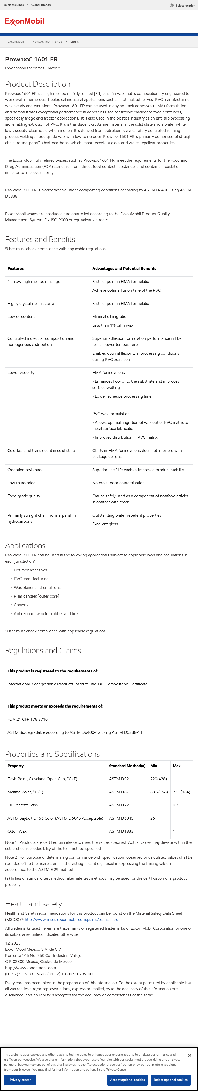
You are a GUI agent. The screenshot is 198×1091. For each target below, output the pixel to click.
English (75, 41)
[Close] (189, 1055)
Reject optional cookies (171, 1080)
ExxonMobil (16, 41)
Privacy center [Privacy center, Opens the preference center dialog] (20, 1080)
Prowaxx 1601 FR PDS (47, 41)
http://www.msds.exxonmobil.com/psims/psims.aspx (71, 919)
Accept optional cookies (127, 1080)
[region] (99, 1069)
